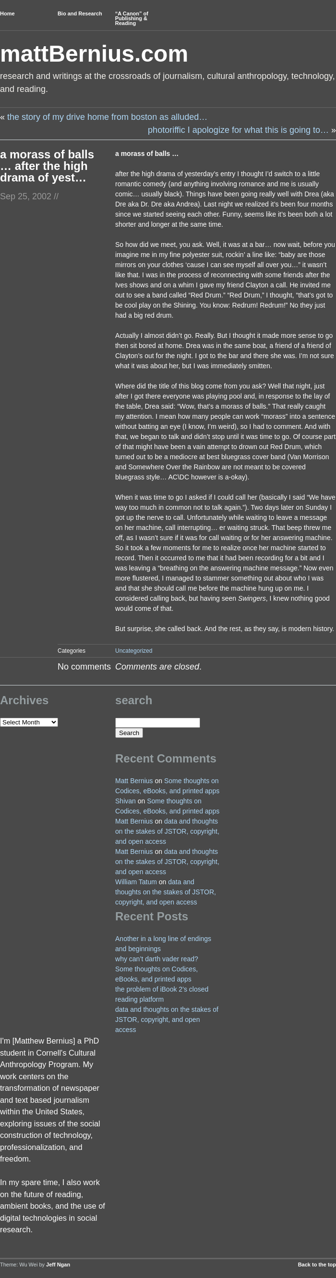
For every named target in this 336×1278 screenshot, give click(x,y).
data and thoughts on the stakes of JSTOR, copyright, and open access (167, 831)
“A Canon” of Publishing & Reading (131, 18)
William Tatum (136, 882)
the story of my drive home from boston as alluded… (107, 117)
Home (7, 13)
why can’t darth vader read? (156, 959)
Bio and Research (80, 13)
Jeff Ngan (58, 1264)
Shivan (125, 801)
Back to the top (317, 1264)
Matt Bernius (134, 781)
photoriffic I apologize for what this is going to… (238, 130)
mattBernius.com (94, 53)
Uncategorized (133, 650)
